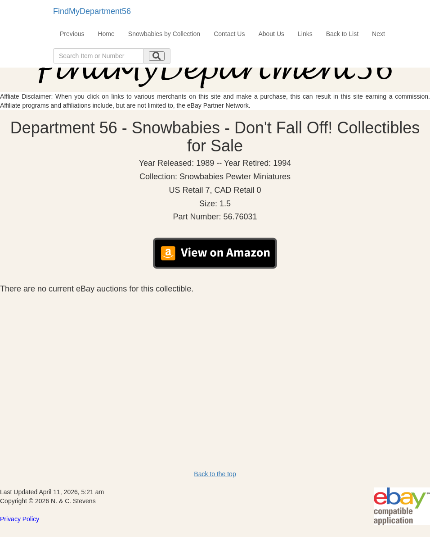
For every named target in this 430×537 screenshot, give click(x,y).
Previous (72, 33)
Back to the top (215, 474)
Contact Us (229, 33)
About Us (271, 33)
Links (305, 33)
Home (106, 33)
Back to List (342, 33)
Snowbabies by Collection (164, 33)
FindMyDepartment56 (92, 11)
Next (378, 33)
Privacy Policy (19, 519)
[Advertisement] (215, 361)
